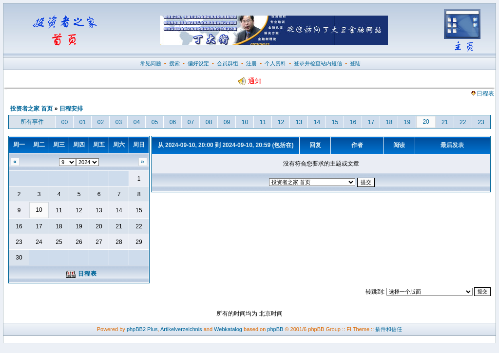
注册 (251, 63)
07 (191, 122)
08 (209, 122)
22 (463, 122)
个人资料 (275, 63)
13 (299, 122)
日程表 (482, 93)
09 (227, 122)
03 (118, 122)
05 (155, 122)
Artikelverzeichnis (181, 329)
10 (245, 122)
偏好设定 (198, 63)
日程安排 (71, 108)
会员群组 (227, 63)
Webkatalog (228, 329)
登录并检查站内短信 (318, 63)
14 (317, 122)
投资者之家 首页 (31, 108)
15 (335, 122)
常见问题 (150, 63)
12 (281, 122)
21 (444, 122)
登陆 (355, 63)
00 (64, 122)
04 (137, 122)
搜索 (174, 63)
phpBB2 (136, 329)
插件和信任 (388, 329)
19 (407, 122)
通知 (249, 81)
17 (371, 122)
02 (100, 122)
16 (353, 122)
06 (173, 122)
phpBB (275, 329)
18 (389, 122)
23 (481, 122)
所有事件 (32, 121)
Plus (152, 329)
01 (82, 122)
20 (425, 121)
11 (263, 122)
